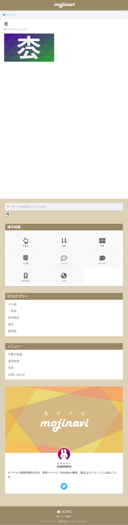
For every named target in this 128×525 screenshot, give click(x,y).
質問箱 (12, 331)
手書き (26, 242)
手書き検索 (15, 354)
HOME (64, 512)
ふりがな (64, 260)
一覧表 (12, 311)
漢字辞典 (13, 361)
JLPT (64, 277)
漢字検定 (26, 277)
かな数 (26, 260)
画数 (64, 242)
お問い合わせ (16, 374)
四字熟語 (13, 317)
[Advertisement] (63, 98)
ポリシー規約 (63, 516)
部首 (102, 242)
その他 (12, 304)
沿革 (11, 368)
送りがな (102, 260)
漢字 (11, 324)
